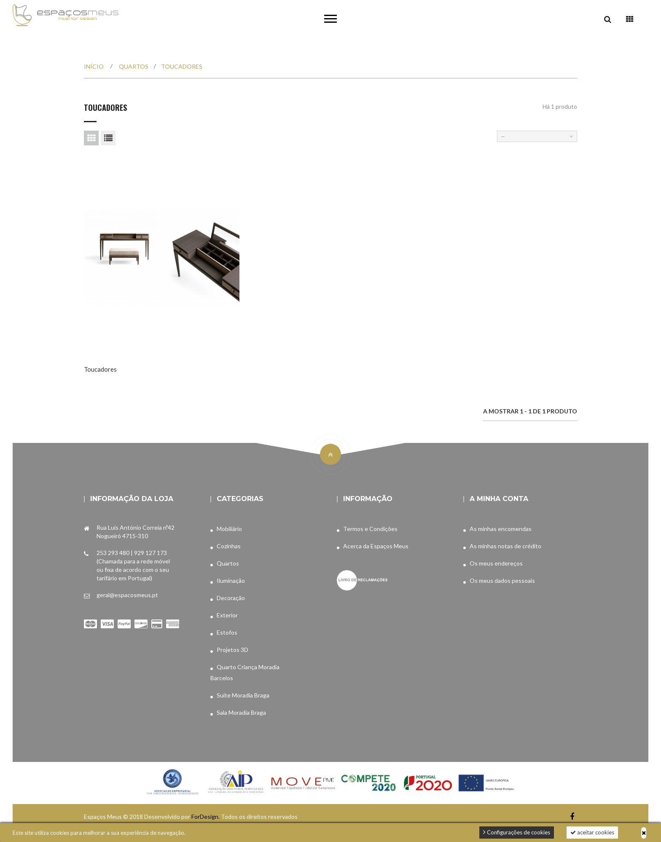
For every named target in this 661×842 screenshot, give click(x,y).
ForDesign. (206, 816)
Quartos (228, 563)
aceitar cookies (592, 832)
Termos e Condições (370, 528)
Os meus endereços (496, 563)
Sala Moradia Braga (241, 712)
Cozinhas (229, 546)
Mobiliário (229, 528)
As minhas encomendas (501, 528)
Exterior (227, 615)
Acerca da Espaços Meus (375, 546)
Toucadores (100, 369)
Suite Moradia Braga (243, 695)
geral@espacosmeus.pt (127, 594)
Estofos (227, 632)
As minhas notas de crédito (505, 546)
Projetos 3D (232, 649)
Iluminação (231, 580)
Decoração (231, 597)
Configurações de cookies (516, 832)
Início (94, 66)
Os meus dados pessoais (502, 580)
